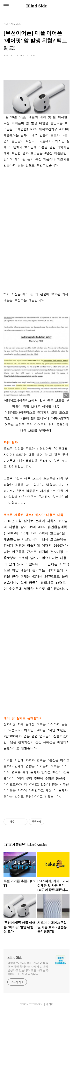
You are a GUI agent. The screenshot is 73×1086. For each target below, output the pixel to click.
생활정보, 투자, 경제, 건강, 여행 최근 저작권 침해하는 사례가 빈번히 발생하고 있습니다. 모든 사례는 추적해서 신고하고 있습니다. (28, 1043)
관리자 (49, 1078)
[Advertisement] (36, 109)
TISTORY (37, 1078)
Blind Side (36, 5)
